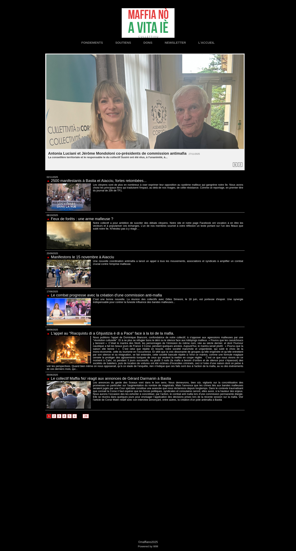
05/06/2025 (52, 372)
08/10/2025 (52, 215)
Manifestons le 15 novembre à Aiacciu (85, 257)
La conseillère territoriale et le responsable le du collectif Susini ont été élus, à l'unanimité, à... (108, 157)
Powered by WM (148, 543)
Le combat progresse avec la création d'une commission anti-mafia (112, 295)
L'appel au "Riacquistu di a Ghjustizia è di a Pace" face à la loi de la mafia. (118, 333)
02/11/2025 (52, 177)
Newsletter (176, 42)
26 (84, 413)
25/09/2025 (52, 253)
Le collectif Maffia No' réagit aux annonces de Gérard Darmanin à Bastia (117, 375)
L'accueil (206, 42)
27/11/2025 (207, 154)
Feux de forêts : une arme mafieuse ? (85, 218)
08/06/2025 (52, 329)
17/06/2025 (52, 291)
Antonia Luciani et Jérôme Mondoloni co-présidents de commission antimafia (124, 153)
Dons (148, 42)
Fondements (92, 42)
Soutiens (123, 42)
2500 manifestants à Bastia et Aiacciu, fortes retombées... (103, 180)
